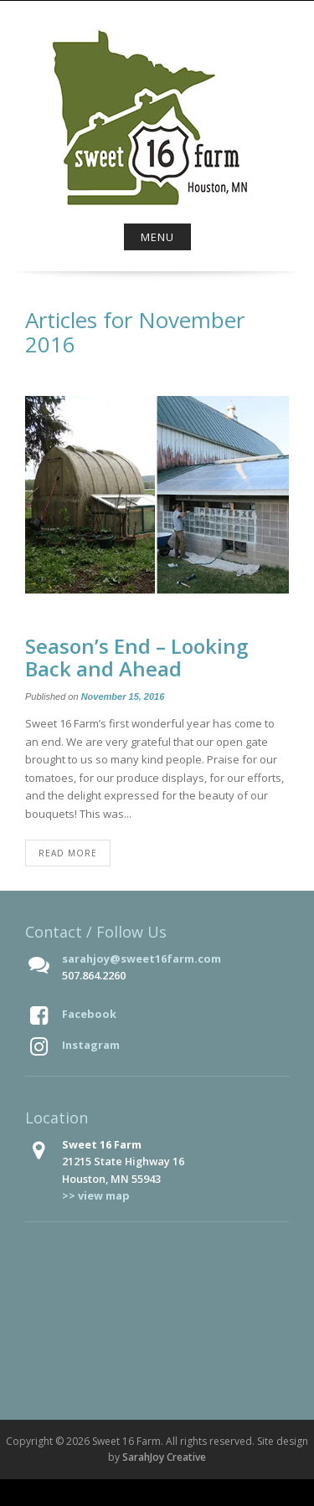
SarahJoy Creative (164, 1457)
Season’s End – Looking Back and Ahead (136, 656)
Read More (68, 853)
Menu (157, 236)
